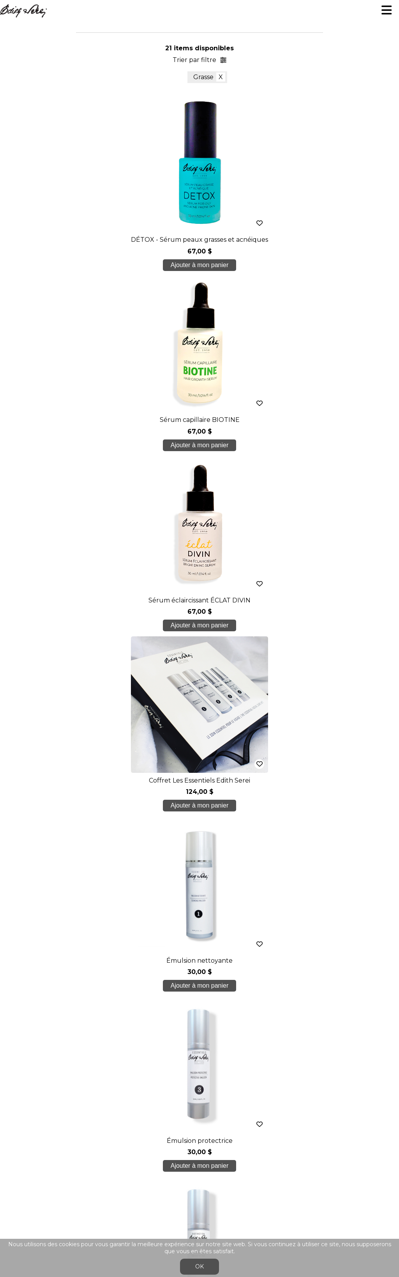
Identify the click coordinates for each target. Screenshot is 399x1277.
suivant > (226, 673)
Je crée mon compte (199, 876)
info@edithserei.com (199, 1105)
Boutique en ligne (199, 1059)
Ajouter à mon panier (118, 265)
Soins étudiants (199, 1043)
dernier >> (272, 673)
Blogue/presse (199, 1075)
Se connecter (192, 1140)
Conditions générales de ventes (199, 1121)
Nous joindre (199, 1090)
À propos (200, 1013)
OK (199, 1266)
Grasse (203, 77)
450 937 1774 (201, 994)
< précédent (126, 673)
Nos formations (199, 1028)
